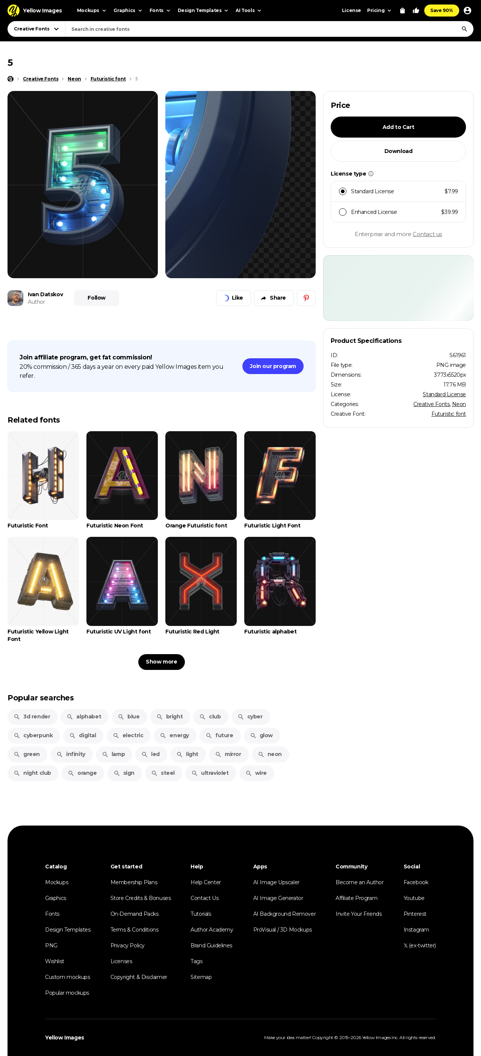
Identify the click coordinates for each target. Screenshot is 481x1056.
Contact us (427, 234)
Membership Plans (133, 882)
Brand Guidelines (211, 945)
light (187, 754)
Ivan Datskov (45, 294)
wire (256, 773)
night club (32, 773)
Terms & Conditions (134, 929)
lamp (113, 754)
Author (36, 301)
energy (174, 735)
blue (128, 716)
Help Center (206, 882)
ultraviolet (210, 773)
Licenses (121, 961)
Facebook (416, 882)
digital (82, 735)
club (210, 716)
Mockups (56, 882)
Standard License (444, 394)
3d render (32, 716)
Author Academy (212, 929)
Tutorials (201, 914)
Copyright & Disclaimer (138, 977)
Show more (161, 661)
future (219, 735)
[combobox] (269, 28)
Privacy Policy (127, 945)
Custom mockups (67, 977)
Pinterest (415, 914)
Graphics (55, 898)
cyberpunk (33, 735)
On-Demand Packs (134, 914)
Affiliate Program (356, 898)
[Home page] (11, 79)
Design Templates (68, 929)
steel (163, 773)
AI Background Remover (284, 914)
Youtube (414, 898)
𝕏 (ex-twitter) (420, 945)
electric (128, 735)
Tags (196, 961)
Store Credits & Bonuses (140, 898)
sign (124, 773)
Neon (459, 404)
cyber (250, 716)
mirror (228, 754)
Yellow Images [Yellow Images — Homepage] (64, 1037)
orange (82, 773)
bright (169, 716)
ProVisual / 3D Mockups (282, 929)
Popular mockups (67, 992)
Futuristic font (448, 414)
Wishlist (54, 961)
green (27, 754)
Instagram (416, 929)
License (351, 10)
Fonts (52, 914)
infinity (70, 754)
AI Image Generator (278, 898)
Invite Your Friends (358, 914)
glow (261, 735)
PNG (51, 945)
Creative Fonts (431, 404)
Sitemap (201, 977)
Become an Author (360, 882)
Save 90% (441, 10)
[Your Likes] (416, 11)
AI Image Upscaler (276, 882)
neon (270, 754)
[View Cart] (402, 11)
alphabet (84, 716)
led (150, 754)
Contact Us (204, 898)
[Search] (464, 28)
